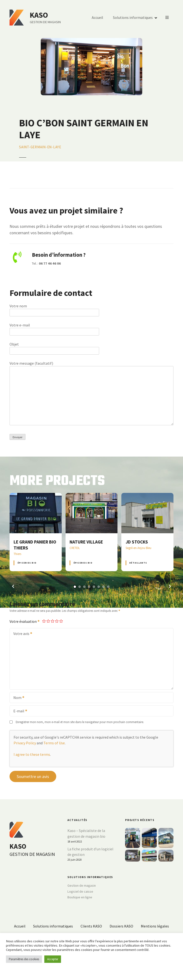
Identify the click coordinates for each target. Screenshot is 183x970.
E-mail (19, 711)
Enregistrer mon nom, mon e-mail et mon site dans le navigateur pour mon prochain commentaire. (80, 722)
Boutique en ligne (79, 897)
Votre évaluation (25, 621)
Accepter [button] (52, 959)
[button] (13, 586)
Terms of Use (54, 743)
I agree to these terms (32, 754)
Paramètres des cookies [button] (24, 959)
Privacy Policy (25, 743)
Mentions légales (155, 926)
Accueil (97, 17)
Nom (17, 698)
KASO (39, 15)
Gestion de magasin (81, 885)
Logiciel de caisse (80, 891)
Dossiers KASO (121, 926)
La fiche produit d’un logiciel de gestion (90, 852)
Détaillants (138, 562)
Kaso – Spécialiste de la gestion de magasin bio (86, 833)
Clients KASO (91, 926)
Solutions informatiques (133, 17)
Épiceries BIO (27, 562)
